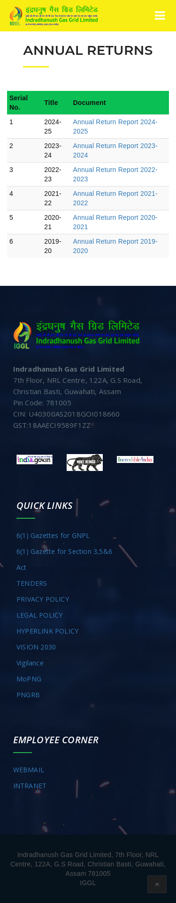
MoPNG (28, 678)
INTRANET (30, 785)
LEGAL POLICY (39, 615)
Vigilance (30, 662)
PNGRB (28, 694)
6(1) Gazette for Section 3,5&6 (64, 551)
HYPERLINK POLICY (47, 631)
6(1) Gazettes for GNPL (53, 535)
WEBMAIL (28, 769)
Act (21, 567)
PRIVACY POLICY (42, 599)
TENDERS (31, 583)
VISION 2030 (36, 646)
